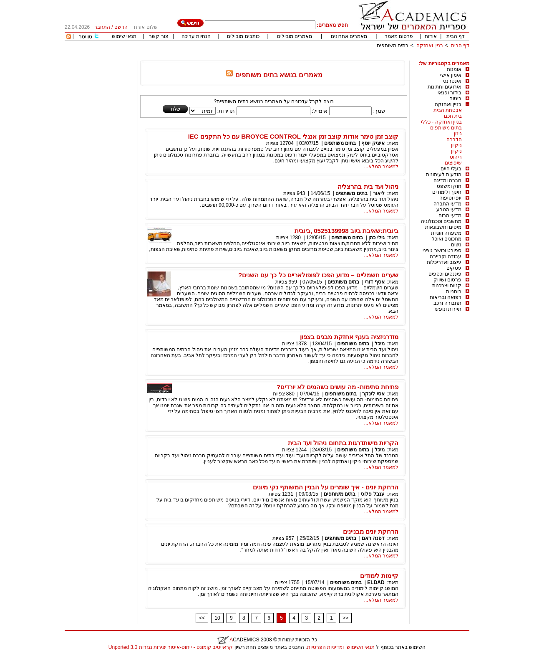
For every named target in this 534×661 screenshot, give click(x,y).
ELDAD (375, 582)
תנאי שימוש (124, 36)
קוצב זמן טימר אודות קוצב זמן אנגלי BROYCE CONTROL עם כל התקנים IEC (293, 136)
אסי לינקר (373, 394)
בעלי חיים (451, 169)
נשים (456, 245)
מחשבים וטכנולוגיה (441, 221)
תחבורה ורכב (447, 303)
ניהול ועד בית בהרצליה (368, 186)
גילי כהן (376, 238)
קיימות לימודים (379, 575)
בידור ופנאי (449, 93)
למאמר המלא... (381, 167)
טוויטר (85, 37)
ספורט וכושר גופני (442, 250)
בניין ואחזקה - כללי (441, 122)
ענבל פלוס (372, 494)
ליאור (379, 193)
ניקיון (456, 145)
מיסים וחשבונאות (443, 227)
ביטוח (455, 98)
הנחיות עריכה (196, 36)
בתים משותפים (392, 45)
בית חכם (453, 116)
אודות (431, 36)
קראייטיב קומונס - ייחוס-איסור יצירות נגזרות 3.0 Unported (170, 647)
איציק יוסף (372, 143)
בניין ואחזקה (429, 45)
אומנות (454, 69)
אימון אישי (450, 75)
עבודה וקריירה (445, 256)
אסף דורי (374, 282)
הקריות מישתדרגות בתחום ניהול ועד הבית (343, 442)
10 (217, 618)
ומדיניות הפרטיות (325, 647)
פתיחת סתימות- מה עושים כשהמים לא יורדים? (337, 386)
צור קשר (158, 36)
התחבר (102, 27)
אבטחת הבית (447, 110)
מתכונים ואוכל (446, 239)
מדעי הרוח (449, 215)
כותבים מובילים (243, 36)
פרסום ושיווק (447, 280)
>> (345, 618)
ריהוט (456, 157)
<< (202, 618)
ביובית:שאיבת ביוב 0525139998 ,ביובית (346, 230)
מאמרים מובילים (294, 36)
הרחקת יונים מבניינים (370, 531)
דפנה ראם (373, 538)
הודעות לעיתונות (443, 174)
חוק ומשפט (449, 186)
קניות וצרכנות (446, 286)
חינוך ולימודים (446, 192)
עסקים (453, 268)
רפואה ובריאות (445, 297)
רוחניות (453, 291)
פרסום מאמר (399, 36)
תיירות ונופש (448, 309)
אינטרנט (452, 81)
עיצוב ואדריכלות (444, 262)
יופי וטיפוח (450, 198)
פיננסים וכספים (444, 274)
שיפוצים (453, 163)
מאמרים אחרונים (349, 36)
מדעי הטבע (448, 210)
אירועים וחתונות (444, 87)
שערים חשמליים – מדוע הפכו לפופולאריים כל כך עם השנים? (318, 275)
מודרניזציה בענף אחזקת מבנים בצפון (349, 336)
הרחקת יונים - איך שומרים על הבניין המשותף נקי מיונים (325, 487)
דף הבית (455, 36)
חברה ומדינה (447, 180)
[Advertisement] (317, 57)
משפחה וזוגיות (446, 233)
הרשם (121, 27)
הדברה (454, 139)
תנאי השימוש (361, 647)
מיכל (380, 344)
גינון (458, 134)
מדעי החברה (447, 204)
